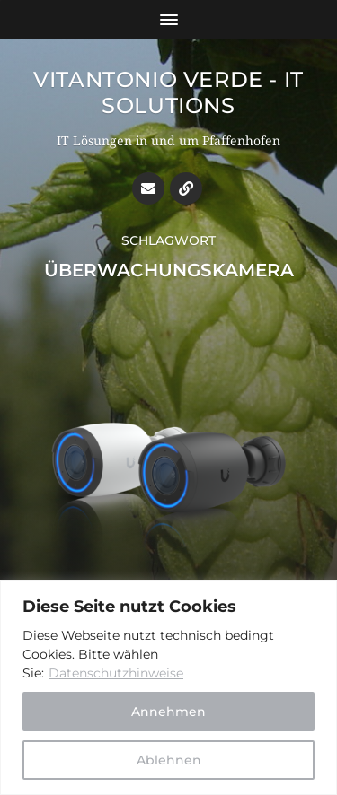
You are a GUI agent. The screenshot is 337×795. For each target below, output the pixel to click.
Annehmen (168, 711)
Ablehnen (169, 760)
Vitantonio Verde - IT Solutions (168, 92)
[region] (168, 687)
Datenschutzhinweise (116, 673)
